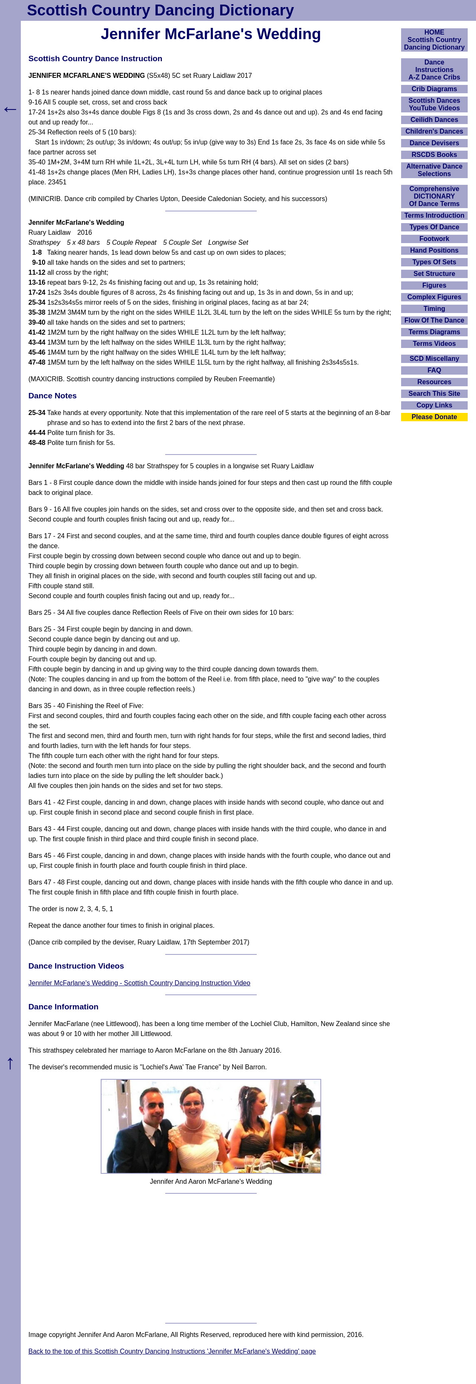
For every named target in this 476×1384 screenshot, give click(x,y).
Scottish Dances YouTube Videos (434, 104)
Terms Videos (434, 343)
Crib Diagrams (434, 88)
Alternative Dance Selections (434, 170)
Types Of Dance (434, 227)
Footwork (434, 238)
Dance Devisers (434, 143)
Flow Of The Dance (434, 320)
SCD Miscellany (434, 358)
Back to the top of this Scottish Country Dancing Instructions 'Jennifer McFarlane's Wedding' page (172, 1351)
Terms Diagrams (434, 331)
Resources (434, 381)
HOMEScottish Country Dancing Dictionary (434, 40)
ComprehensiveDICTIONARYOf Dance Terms (434, 196)
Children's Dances (435, 131)
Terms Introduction (434, 215)
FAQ (434, 370)
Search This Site (435, 393)
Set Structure (434, 273)
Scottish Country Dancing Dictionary (160, 10)
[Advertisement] (211, 1258)
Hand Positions (434, 250)
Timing (434, 308)
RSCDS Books (434, 154)
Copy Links (434, 405)
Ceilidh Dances (435, 119)
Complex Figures (434, 297)
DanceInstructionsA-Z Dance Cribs (434, 70)
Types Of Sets (434, 262)
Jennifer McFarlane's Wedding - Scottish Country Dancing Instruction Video (139, 982)
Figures (434, 285)
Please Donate (434, 416)
